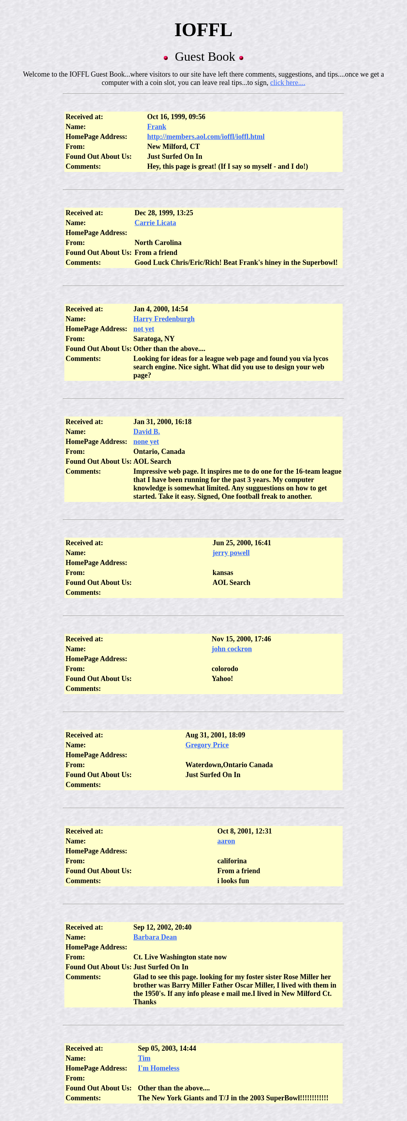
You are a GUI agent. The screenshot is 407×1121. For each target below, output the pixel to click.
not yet (144, 329)
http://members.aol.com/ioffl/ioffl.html (205, 137)
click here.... (287, 83)
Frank (156, 127)
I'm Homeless (158, 1068)
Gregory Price (207, 745)
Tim (144, 1058)
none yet (146, 442)
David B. (147, 432)
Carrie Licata (155, 223)
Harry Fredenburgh (164, 319)
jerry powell (231, 553)
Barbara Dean (155, 937)
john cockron (231, 649)
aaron (226, 841)
